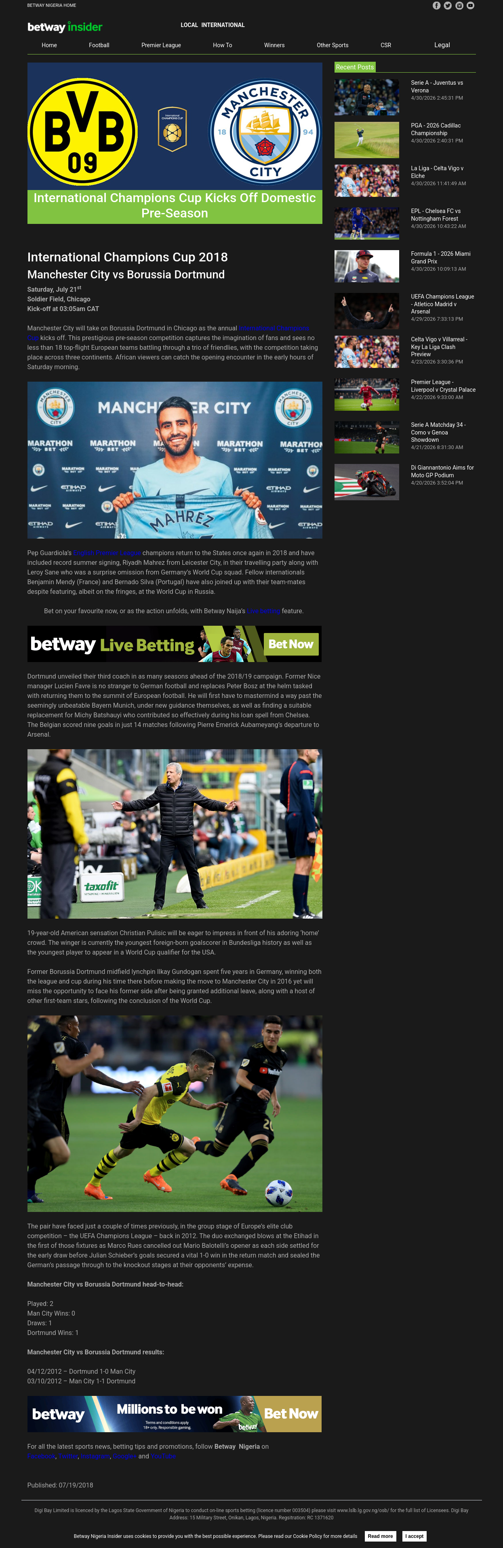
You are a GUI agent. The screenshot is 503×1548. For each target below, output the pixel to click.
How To (222, 45)
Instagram (95, 1456)
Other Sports (333, 45)
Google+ (125, 1456)
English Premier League (107, 553)
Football (99, 45)
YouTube (163, 1456)
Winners (274, 45)
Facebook (41, 1456)
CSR (386, 45)
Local (189, 25)
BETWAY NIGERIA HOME (51, 5)
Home (49, 45)
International (222, 25)
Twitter (68, 1456)
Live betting (264, 611)
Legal (442, 45)
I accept (415, 1536)
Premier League (161, 45)
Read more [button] (380, 1536)
